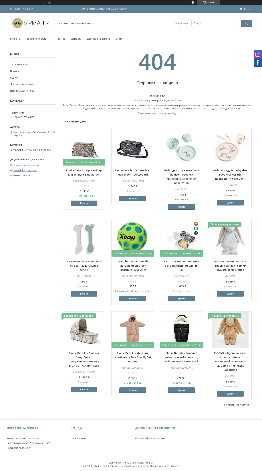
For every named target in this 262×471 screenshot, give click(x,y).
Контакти (76, 38)
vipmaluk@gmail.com (25, 170)
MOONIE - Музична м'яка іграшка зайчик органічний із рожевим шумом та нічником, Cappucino (230, 361)
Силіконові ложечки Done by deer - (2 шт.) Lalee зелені (84, 266)
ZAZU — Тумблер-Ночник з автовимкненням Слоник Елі (181, 266)
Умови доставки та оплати (22, 438)
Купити (84, 203)
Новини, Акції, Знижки (22, 90)
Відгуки (14, 77)
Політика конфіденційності (164, 466)
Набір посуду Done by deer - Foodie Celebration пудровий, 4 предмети (230, 174)
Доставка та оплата (98, 38)
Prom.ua (149, 462)
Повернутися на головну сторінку (157, 113)
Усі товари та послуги (236, 404)
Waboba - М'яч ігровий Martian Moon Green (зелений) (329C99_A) (133, 266)
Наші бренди (78, 438)
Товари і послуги (19, 64)
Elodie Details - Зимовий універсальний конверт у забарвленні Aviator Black (181, 357)
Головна (15, 38)
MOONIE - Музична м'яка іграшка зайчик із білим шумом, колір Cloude (230, 266)
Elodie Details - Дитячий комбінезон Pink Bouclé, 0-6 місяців (133, 357)
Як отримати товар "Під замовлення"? (29, 443)
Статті (119, 38)
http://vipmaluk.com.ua (26, 165)
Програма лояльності (19, 447)
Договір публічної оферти (150, 438)
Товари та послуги (36, 38)
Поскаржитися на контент (134, 466)
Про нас (60, 38)
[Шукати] (246, 23)
